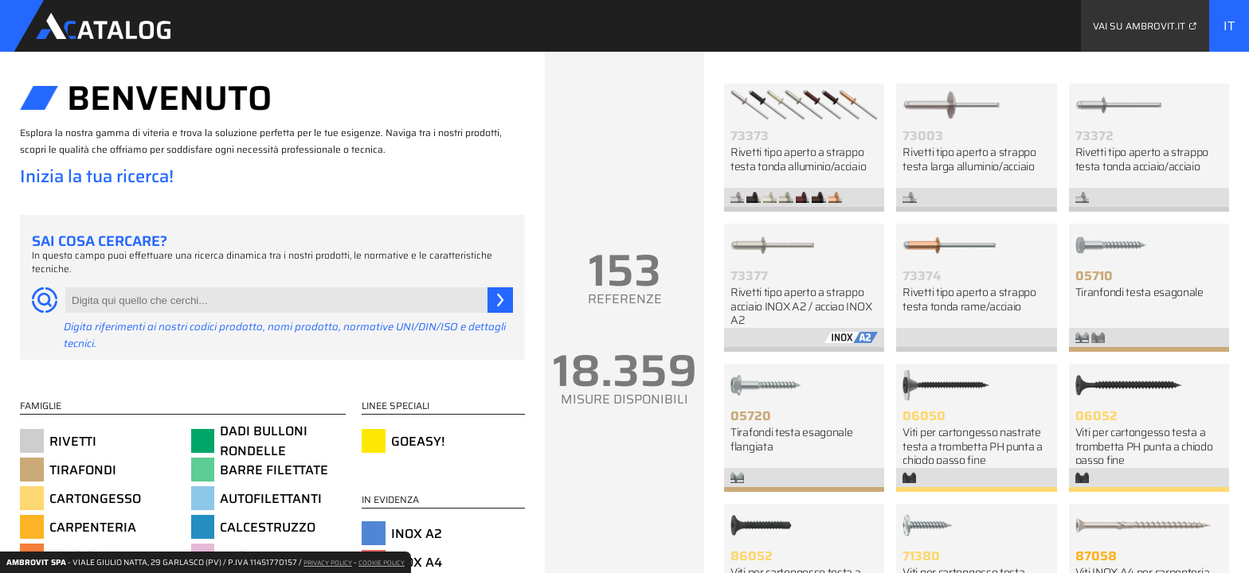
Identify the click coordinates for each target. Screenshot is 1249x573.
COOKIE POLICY (381, 563)
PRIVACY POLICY (327, 563)
